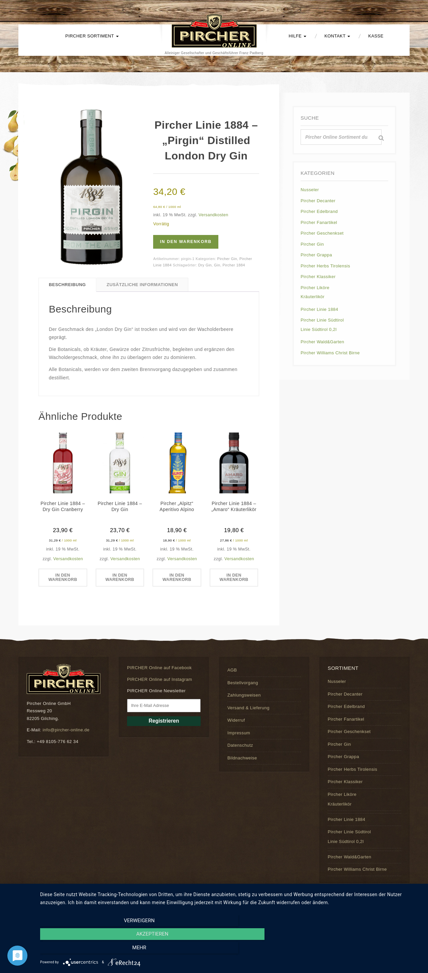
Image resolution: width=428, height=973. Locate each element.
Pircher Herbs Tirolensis (325, 265)
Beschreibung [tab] (67, 284)
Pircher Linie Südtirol (322, 320)
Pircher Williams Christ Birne (330, 352)
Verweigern (97, 950)
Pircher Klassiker (318, 276)
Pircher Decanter (318, 200)
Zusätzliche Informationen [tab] (142, 284)
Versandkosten (213, 215)
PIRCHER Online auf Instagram (159, 679)
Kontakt (337, 35)
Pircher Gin (227, 259)
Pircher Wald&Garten (322, 341)
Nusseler (310, 189)
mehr (364, 950)
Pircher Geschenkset (322, 233)
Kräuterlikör (313, 296)
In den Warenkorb (188, 241)
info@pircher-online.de (65, 730)
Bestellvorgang (242, 683)
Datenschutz (240, 745)
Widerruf (236, 720)
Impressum (238, 732)
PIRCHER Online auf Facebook (159, 668)
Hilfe (297, 35)
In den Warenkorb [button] (63, 578)
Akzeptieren (231, 950)
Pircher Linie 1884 (319, 309)
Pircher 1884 (233, 265)
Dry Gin (205, 265)
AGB (232, 670)
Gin (217, 265)
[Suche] (381, 138)
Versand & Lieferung (248, 707)
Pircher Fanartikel (319, 222)
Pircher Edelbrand (319, 211)
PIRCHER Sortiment (91, 35)
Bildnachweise (242, 757)
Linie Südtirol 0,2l (319, 329)
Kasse (375, 35)
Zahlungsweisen (244, 695)
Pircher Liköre (315, 287)
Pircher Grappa (316, 254)
